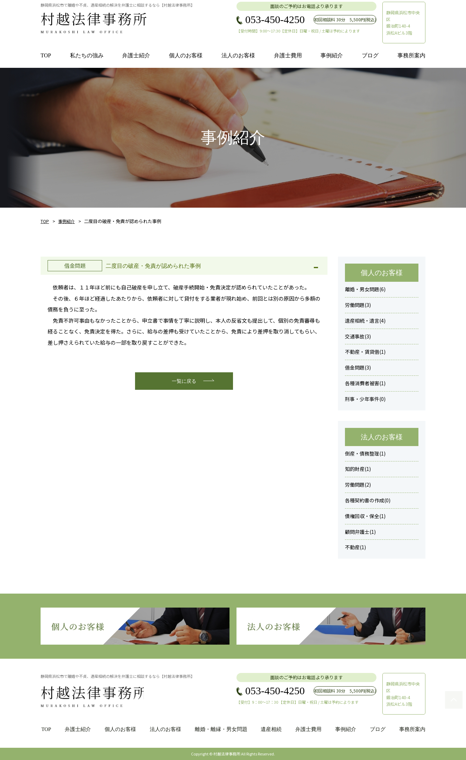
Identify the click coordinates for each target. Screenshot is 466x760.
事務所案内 (412, 729)
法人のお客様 (165, 729)
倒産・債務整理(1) (365, 453)
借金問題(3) (358, 367)
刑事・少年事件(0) (365, 398)
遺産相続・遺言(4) (365, 320)
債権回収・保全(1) (365, 515)
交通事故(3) (358, 336)
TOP (45, 221)
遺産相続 (271, 729)
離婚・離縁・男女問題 (220, 729)
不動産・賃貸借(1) (365, 351)
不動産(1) (355, 547)
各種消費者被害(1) (365, 383)
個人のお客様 (119, 729)
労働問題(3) (358, 304)
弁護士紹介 (77, 729)
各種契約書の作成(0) (367, 500)
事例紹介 (66, 221)
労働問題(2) (358, 484)
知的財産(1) (358, 468)
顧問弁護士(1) (360, 531)
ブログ (378, 729)
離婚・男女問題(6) (365, 289)
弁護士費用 (308, 729)
